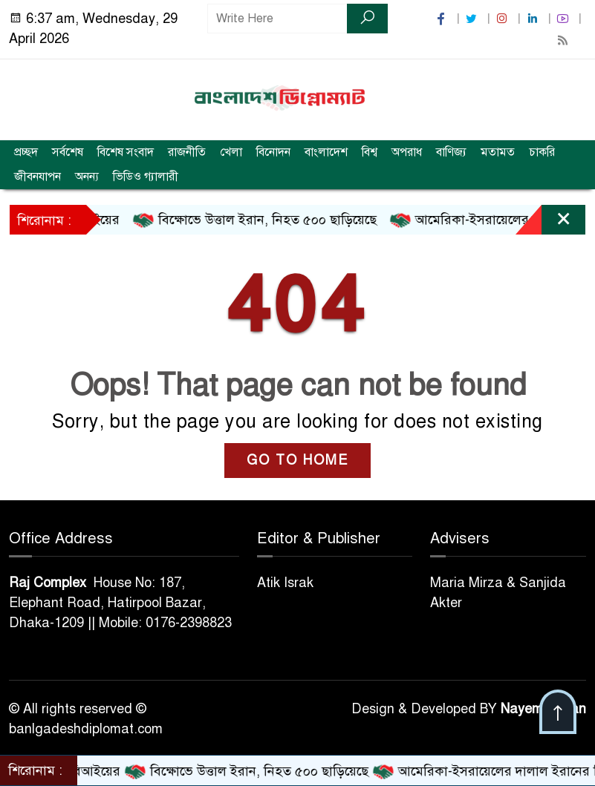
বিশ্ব (369, 152)
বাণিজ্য (451, 152)
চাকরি (542, 152)
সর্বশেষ (67, 152)
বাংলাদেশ (326, 152)
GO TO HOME (297, 460)
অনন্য (87, 176)
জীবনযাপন (37, 176)
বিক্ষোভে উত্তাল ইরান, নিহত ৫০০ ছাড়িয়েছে (265, 220)
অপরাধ (406, 152)
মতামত (498, 152)
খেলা (231, 152)
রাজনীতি (187, 152)
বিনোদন (273, 152)
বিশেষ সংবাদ (125, 152)
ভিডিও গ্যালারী (145, 176)
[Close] (550, 223)
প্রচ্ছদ (26, 152)
